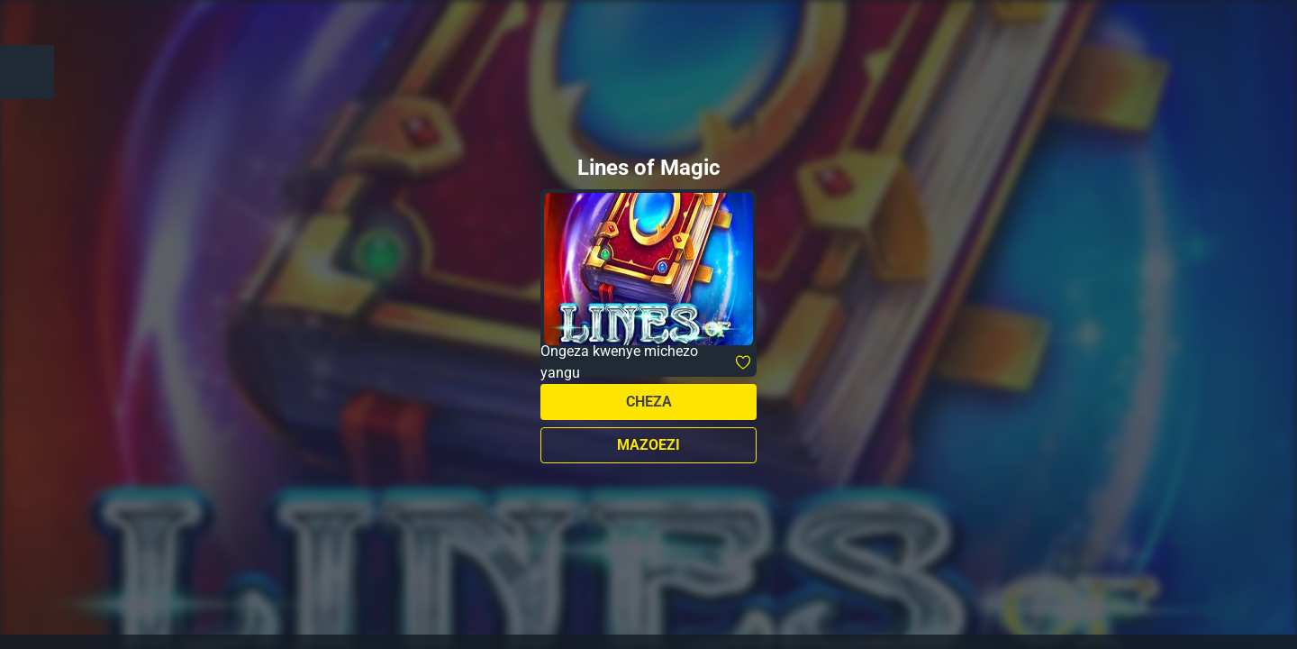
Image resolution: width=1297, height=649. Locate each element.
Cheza (649, 401)
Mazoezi (648, 444)
